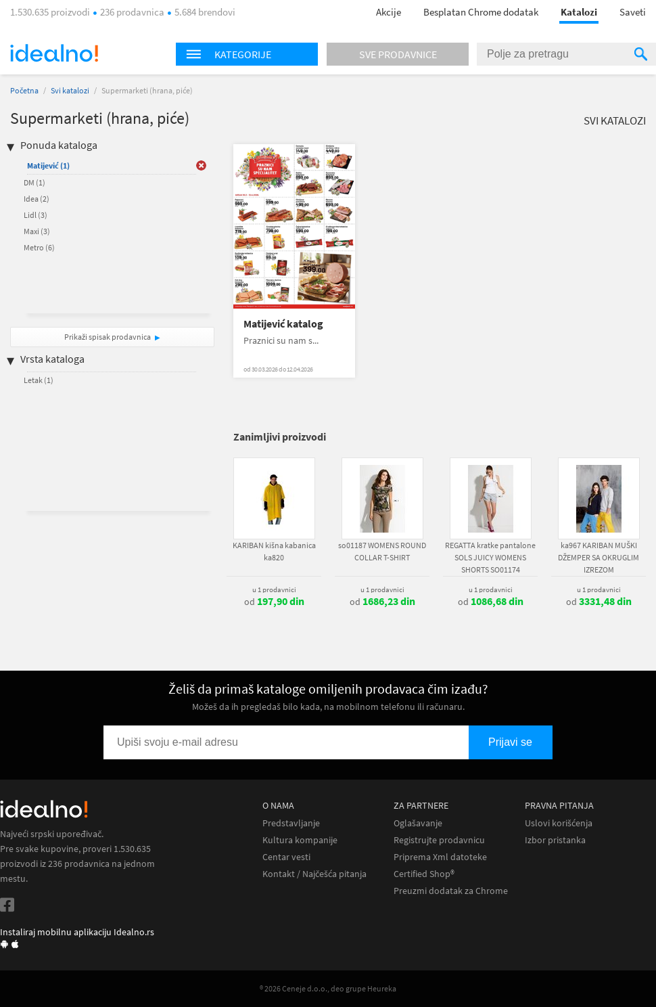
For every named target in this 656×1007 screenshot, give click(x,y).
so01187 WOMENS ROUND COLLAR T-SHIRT (382, 551)
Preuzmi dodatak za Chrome (451, 891)
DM (34, 182)
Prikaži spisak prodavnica (107, 337)
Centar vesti (286, 857)
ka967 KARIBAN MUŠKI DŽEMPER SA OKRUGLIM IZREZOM (598, 557)
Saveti (632, 11)
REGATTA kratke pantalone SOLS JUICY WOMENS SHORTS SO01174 (490, 557)
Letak (38, 380)
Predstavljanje (291, 823)
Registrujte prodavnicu (439, 840)
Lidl (35, 215)
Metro (39, 247)
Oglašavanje (418, 823)
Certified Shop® (424, 874)
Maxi (37, 231)
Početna (24, 90)
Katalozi (579, 11)
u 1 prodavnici (274, 589)
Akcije (388, 11)
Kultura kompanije (299, 840)
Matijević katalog (283, 323)
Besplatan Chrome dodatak (480, 11)
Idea (36, 199)
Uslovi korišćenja (558, 823)
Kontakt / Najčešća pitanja (314, 874)
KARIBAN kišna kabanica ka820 (274, 551)
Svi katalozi (70, 90)
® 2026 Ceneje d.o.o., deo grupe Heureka (328, 988)
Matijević (48, 165)
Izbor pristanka (555, 840)
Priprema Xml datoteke (440, 857)
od (274, 602)
